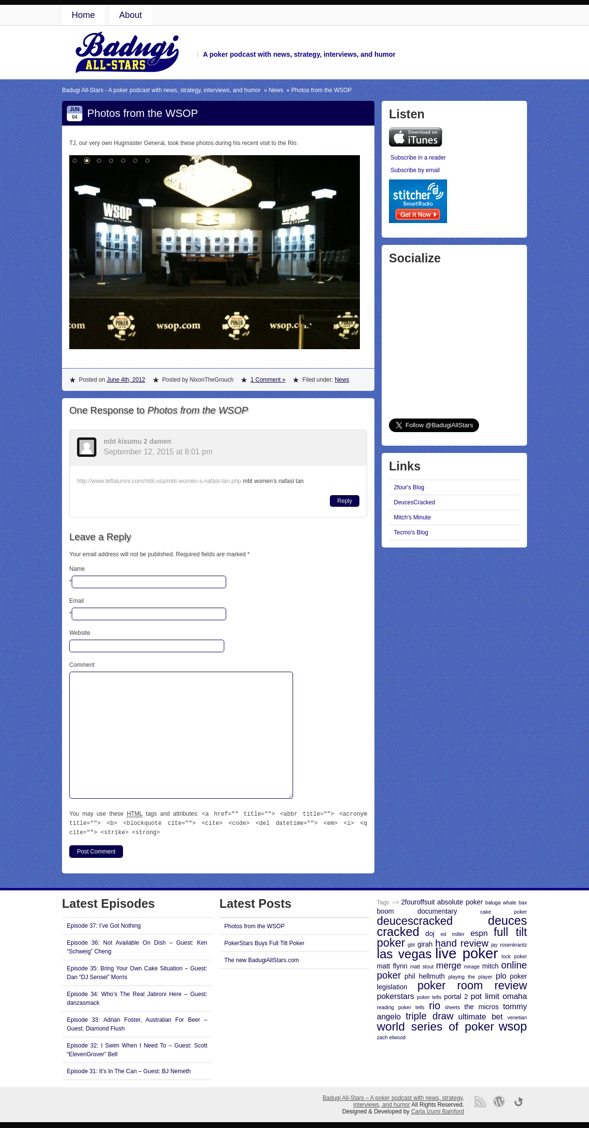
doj (429, 932)
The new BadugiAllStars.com (261, 958)
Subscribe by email (414, 170)
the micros (482, 1005)
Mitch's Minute (412, 517)
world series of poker (435, 1024)
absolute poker (460, 900)
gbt (411, 943)
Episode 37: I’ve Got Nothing (104, 924)
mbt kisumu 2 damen (137, 441)
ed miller (452, 932)
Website (79, 632)
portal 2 (456, 995)
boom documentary (417, 910)
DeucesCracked (414, 502)
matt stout (422, 965)
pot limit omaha (499, 994)
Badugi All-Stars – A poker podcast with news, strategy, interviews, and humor (393, 1100)
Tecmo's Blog (411, 532)
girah (425, 943)
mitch (490, 964)
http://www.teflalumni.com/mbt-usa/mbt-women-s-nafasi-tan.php (159, 481)
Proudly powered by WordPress (499, 1100)
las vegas (404, 952)
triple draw (429, 1014)
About (130, 15)
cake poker (503, 910)
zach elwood (391, 1036)
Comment (81, 664)
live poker (466, 952)
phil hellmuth (424, 975)
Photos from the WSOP (254, 924)
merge (448, 964)
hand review (462, 941)
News (276, 90)
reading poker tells (400, 1006)
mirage (472, 965)
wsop (513, 1024)
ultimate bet (480, 1015)
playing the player (470, 975)
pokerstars (395, 994)
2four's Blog (409, 487)
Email (76, 600)
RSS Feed (479, 1100)
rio (434, 1004)
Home (83, 15)
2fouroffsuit (418, 900)
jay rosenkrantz (509, 943)
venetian (517, 1016)
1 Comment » (267, 379)
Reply (344, 501)
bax (523, 901)
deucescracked (415, 919)
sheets (452, 1006)
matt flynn (392, 964)
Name (77, 568)
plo (501, 974)
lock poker (514, 955)
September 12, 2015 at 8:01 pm (158, 452)
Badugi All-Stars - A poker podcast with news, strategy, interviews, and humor (161, 90)
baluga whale (500, 901)
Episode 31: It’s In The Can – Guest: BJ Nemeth (129, 1069)
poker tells (429, 996)
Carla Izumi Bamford (437, 1110)
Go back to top (518, 1100)
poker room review (472, 984)
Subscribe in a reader (418, 157)
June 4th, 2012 (126, 379)
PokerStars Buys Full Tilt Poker (264, 941)
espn (479, 931)
